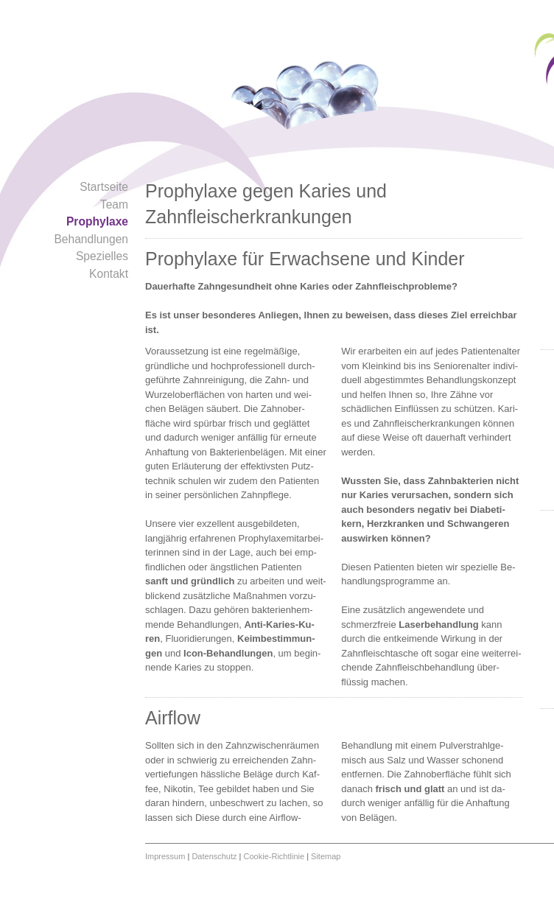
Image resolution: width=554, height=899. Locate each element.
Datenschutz (214, 856)
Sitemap (325, 856)
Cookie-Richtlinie (274, 856)
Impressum (165, 856)
